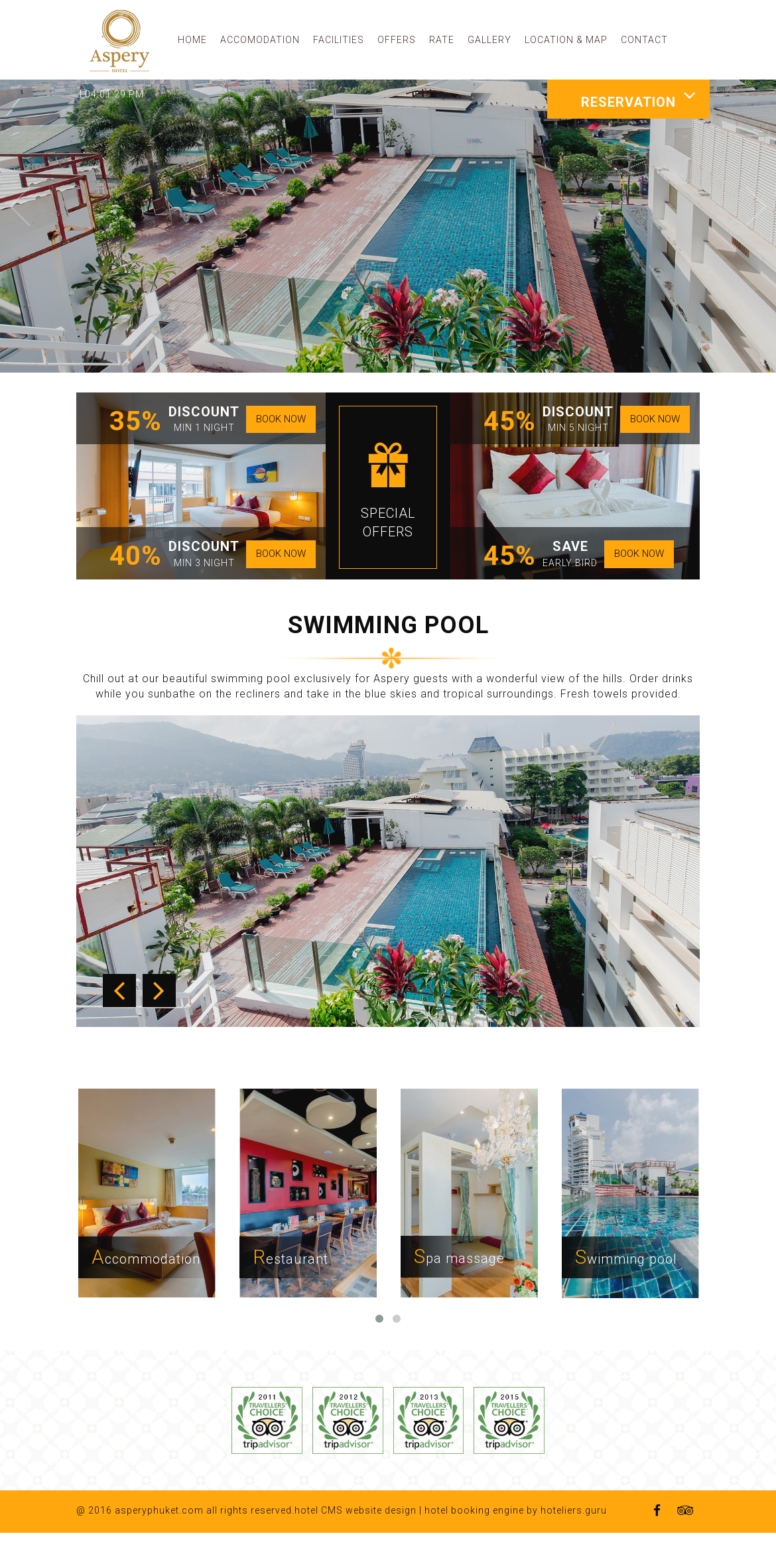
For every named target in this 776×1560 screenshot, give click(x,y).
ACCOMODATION (260, 39)
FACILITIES (338, 39)
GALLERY (489, 39)
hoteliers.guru (574, 1537)
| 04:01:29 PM (112, 94)
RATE (441, 39)
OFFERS (396, 39)
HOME (192, 39)
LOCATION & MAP (566, 39)
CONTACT (644, 39)
